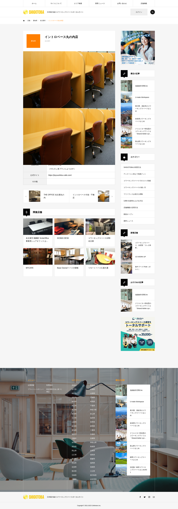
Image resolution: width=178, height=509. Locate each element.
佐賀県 (74, 467)
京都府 (92, 434)
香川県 (74, 459)
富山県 (92, 414)
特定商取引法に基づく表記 (54, 390)
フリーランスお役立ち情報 (133, 194)
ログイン (139, 12)
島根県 (92, 446)
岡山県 (74, 450)
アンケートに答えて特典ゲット (135, 174)
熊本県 (74, 471)
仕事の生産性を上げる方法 (133, 201)
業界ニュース (100, 3)
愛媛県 (92, 459)
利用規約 (49, 385)
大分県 (92, 471)
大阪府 (74, 438)
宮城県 (92, 389)
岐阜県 (74, 426)
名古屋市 (47, 41)
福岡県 (92, 463)
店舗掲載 (144, 3)
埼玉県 (74, 405)
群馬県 (92, 401)
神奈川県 (93, 410)
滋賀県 (74, 434)
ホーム (34, 3)
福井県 (92, 418)
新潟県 (74, 414)
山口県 (74, 455)
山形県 (92, 393)
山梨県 (74, 422)
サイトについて (56, 3)
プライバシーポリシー (36, 389)
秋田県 (74, 393)
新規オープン (128, 214)
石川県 (74, 418)
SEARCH (152, 12)
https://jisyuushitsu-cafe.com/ (60, 175)
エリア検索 (78, 3)
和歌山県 (93, 442)
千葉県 (92, 405)
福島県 (74, 397)
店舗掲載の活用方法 (131, 207)
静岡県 (92, 426)
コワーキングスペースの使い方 (135, 187)
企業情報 (31, 385)
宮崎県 (74, 475)
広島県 (92, 450)
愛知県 (74, 430)
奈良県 (74, 442)
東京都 (74, 410)
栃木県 (74, 401)
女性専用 (93, 479)
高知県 (74, 463)
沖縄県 (74, 479)
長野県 (92, 422)
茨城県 (92, 397)
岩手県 (74, 389)
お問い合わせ (122, 3)
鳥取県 (74, 446)
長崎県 (92, 467)
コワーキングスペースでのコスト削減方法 (137, 182)
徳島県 (92, 455)
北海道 (74, 385)
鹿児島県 (93, 475)
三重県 (92, 430)
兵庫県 (92, 438)
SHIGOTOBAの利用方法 (132, 167)
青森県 (92, 385)
